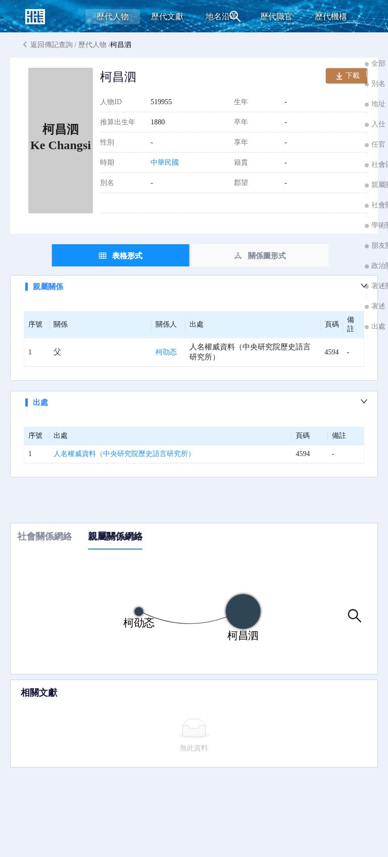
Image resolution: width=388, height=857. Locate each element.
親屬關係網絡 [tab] (118, 536)
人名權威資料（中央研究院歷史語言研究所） (124, 454)
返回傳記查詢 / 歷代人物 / (75, 45)
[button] (194, 287)
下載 (346, 77)
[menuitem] (112, 16)
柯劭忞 (166, 352)
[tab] (124, 255)
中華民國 (165, 162)
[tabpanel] (194, 376)
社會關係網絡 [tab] (48, 536)
